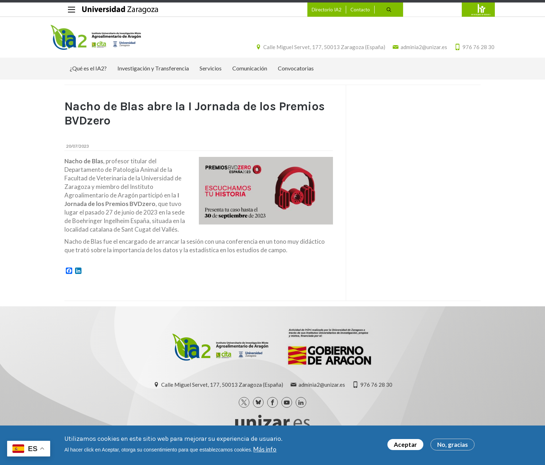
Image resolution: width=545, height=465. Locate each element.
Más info (264, 449)
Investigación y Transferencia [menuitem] (153, 72)
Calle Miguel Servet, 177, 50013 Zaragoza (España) (310, 49)
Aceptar (405, 444)
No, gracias (452, 444)
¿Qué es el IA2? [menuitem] (88, 72)
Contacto (346, 9)
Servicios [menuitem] (211, 72)
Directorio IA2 (312, 9)
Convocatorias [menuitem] (296, 72)
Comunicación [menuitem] (249, 72)
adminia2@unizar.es (410, 49)
